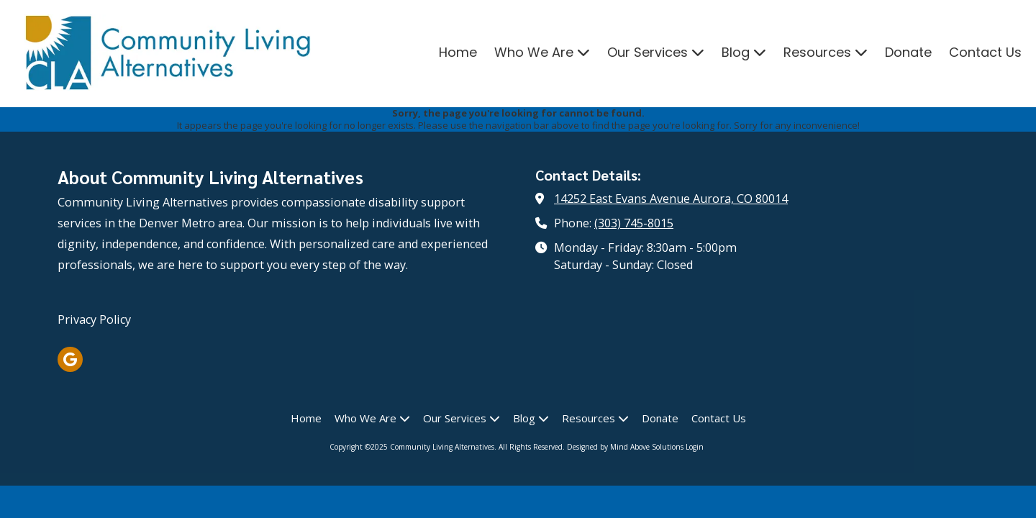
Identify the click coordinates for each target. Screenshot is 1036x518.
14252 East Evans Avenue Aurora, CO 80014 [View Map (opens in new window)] (671, 198)
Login (695, 447)
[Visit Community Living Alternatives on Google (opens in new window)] (70, 359)
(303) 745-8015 (633, 223)
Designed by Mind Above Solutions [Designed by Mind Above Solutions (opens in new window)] (625, 447)
